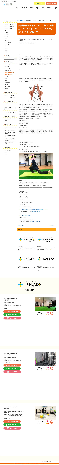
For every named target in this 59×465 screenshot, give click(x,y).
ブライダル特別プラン (9, 150)
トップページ (7, 64)
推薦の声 (6, 88)
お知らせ (6, 50)
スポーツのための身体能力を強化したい (10, 139)
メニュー (31, 8)
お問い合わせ (7, 82)
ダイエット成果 (8, 42)
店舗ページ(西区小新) (9, 74)
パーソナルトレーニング (9, 95)
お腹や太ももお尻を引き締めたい (10, 127)
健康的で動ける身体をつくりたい (10, 143)
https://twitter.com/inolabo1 (25, 215)
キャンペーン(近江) (8, 28)
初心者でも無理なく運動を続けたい (10, 136)
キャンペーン (7, 38)
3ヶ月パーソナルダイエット (10, 97)
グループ (6, 36)
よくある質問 (7, 86)
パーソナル (7, 34)
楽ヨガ (6, 152)
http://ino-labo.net (36, 211)
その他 (6, 52)
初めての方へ (7, 66)
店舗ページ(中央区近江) (9, 72)
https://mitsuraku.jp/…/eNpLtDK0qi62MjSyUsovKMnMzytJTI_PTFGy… (33, 209)
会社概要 (55, 8)
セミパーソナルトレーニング (10, 112)
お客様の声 (49, 8)
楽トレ (6, 154)
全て (19, 250)
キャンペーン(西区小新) (9, 26)
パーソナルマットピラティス (10, 104)
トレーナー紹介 (24, 8)
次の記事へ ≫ (51, 225)
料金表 (43, 8)
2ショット (7, 32)
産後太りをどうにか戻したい (10, 130)
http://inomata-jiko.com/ (35, 221)
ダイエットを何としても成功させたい (10, 133)
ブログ (6, 80)
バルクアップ (7, 44)
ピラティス (7, 40)
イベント (6, 48)
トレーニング (7, 46)
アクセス (37, 8)
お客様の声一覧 (8, 70)
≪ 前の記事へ (21, 225)
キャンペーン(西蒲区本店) (9, 24)
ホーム (17, 8)
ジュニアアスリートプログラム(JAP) (10, 119)
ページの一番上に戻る (46, 461)
